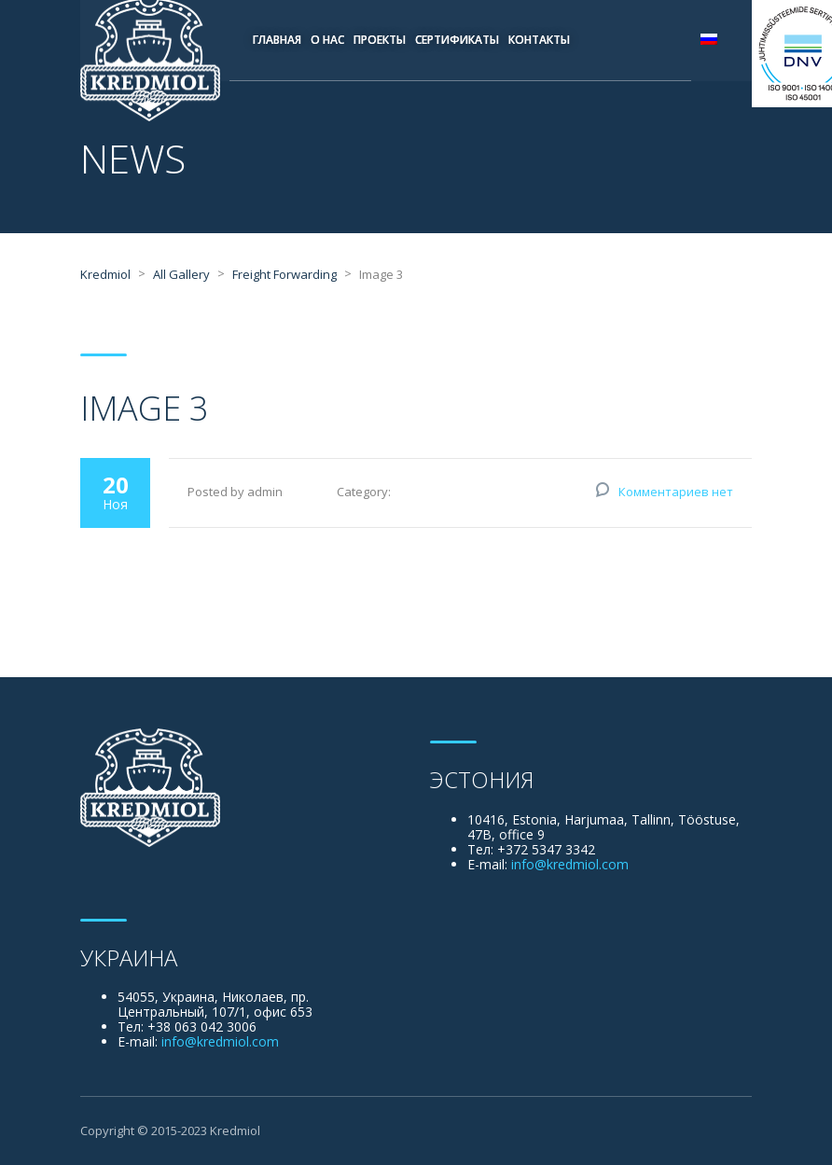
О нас (327, 40)
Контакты (539, 40)
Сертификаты (457, 40)
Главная (277, 40)
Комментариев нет (675, 491)
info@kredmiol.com (570, 864)
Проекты (380, 40)
